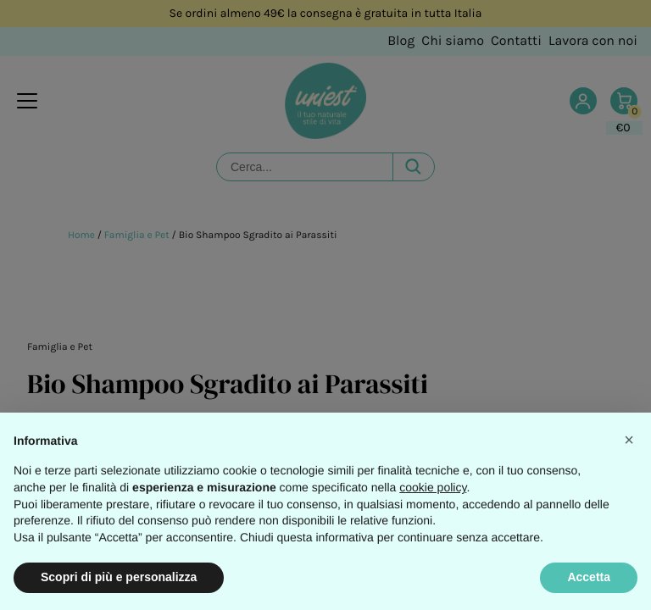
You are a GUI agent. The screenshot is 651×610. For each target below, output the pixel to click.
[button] (629, 439)
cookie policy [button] (432, 487)
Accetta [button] (588, 577)
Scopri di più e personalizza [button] (119, 577)
